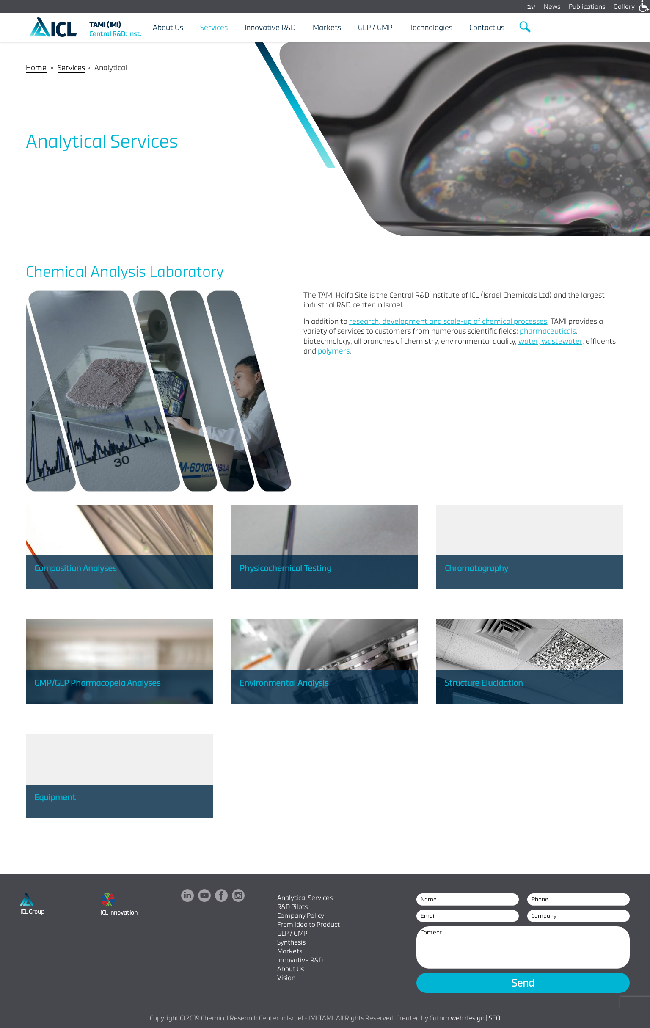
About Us (290, 968)
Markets (289, 951)
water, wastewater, (551, 341)
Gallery (624, 6)
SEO (494, 1018)
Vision (286, 977)
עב (531, 6)
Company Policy (300, 915)
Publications (587, 6)
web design (468, 1018)
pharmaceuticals (548, 331)
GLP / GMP (292, 933)
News (552, 6)
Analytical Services (305, 897)
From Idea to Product (308, 924)
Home (36, 67)
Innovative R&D (300, 960)
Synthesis (291, 942)
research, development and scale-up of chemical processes (448, 321)
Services (71, 67)
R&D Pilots (292, 906)
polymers (334, 351)
